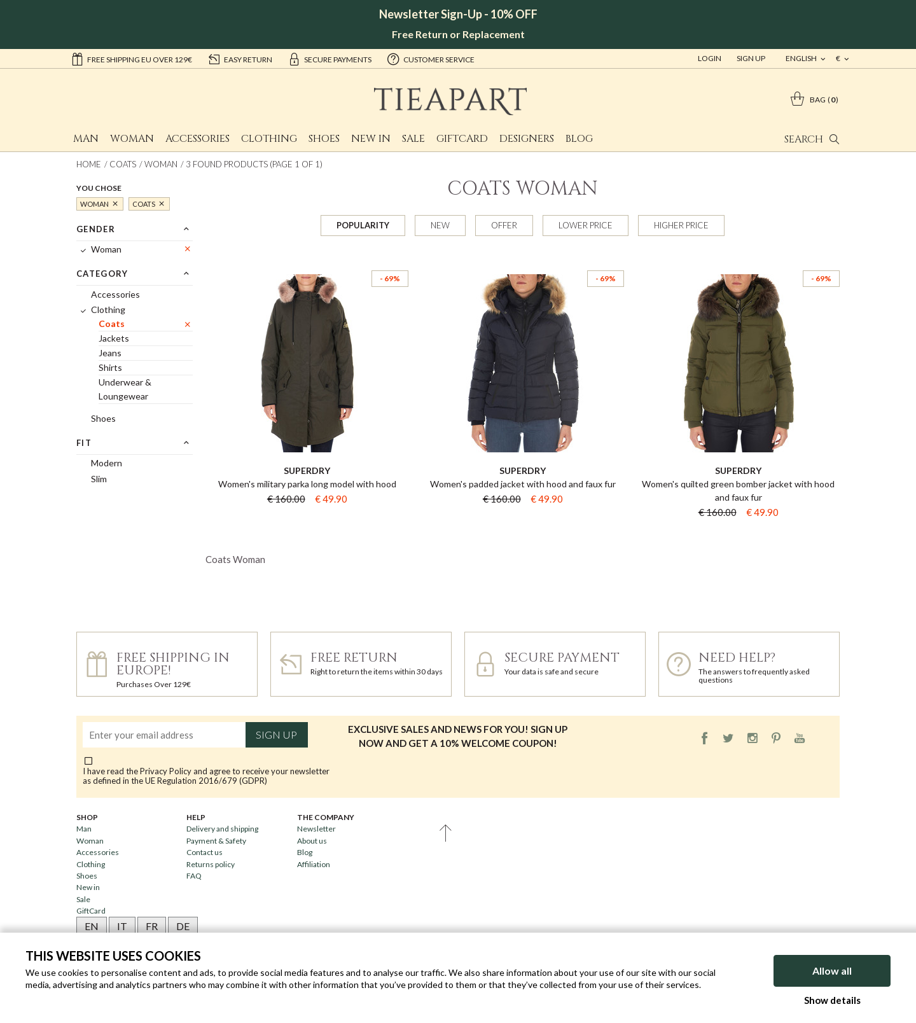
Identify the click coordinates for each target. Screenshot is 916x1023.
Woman (132, 139)
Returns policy (210, 864)
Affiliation (313, 864)
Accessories (197, 139)
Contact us (204, 852)
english (802, 58)
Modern (106, 462)
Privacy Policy (165, 771)
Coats (122, 164)
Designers (526, 139)
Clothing (269, 139)
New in (371, 139)
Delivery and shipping (222, 828)
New (440, 225)
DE (183, 926)
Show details (832, 1000)
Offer (504, 225)
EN (92, 926)
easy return (239, 58)
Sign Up (751, 58)
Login (709, 58)
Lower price (586, 225)
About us (312, 841)
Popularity (363, 225)
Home (88, 164)
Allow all (832, 970)
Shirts (110, 367)
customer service (431, 58)
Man (86, 139)
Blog (579, 139)
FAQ (194, 875)
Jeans (110, 352)
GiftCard (462, 139)
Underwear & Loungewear (125, 389)
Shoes (324, 139)
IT (122, 926)
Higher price (681, 225)
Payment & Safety (216, 841)
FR (152, 926)
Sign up (276, 734)
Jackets (114, 338)
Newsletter (316, 828)
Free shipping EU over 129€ (131, 58)
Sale (413, 139)
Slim (99, 478)
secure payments (329, 58)
